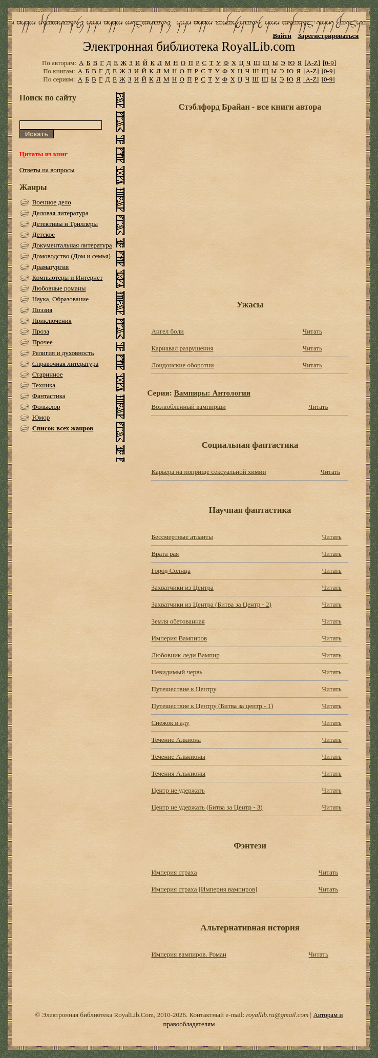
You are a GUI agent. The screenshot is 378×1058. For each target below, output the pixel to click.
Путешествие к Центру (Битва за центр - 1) (212, 706)
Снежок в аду (170, 723)
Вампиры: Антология (212, 392)
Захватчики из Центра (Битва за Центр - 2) (211, 604)
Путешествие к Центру (183, 689)
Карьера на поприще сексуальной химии (208, 471)
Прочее (42, 342)
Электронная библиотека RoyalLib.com (189, 46)
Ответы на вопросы (47, 170)
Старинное (47, 374)
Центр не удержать (177, 790)
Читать (312, 331)
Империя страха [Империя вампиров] (204, 889)
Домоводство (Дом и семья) (71, 256)
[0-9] (329, 63)
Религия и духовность (63, 353)
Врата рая (165, 553)
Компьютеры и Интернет (67, 277)
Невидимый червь (176, 672)
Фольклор (46, 406)
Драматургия (50, 267)
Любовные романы (59, 288)
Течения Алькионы (178, 773)
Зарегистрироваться (328, 35)
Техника (43, 385)
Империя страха (174, 872)
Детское (43, 234)
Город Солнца (171, 570)
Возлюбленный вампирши (188, 406)
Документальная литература (72, 245)
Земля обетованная (177, 621)
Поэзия (42, 310)
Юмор (41, 417)
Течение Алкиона (176, 739)
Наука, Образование (60, 299)
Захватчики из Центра (182, 587)
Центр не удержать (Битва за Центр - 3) (206, 807)
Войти (281, 35)
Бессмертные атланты (182, 537)
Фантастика (49, 396)
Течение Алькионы (178, 756)
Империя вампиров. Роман (188, 954)
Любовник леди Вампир (185, 655)
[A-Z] (312, 63)
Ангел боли (167, 331)
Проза (40, 331)
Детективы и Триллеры (65, 223)
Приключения (52, 320)
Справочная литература (65, 363)
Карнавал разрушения (182, 348)
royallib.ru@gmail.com (277, 1015)
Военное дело (51, 202)
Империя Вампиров (179, 638)
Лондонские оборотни (182, 365)
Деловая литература (60, 213)
